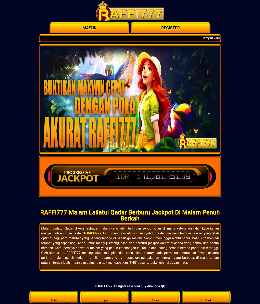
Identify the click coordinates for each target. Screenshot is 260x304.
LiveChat (206, 297)
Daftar (53, 297)
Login (104, 297)
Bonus (155, 297)
